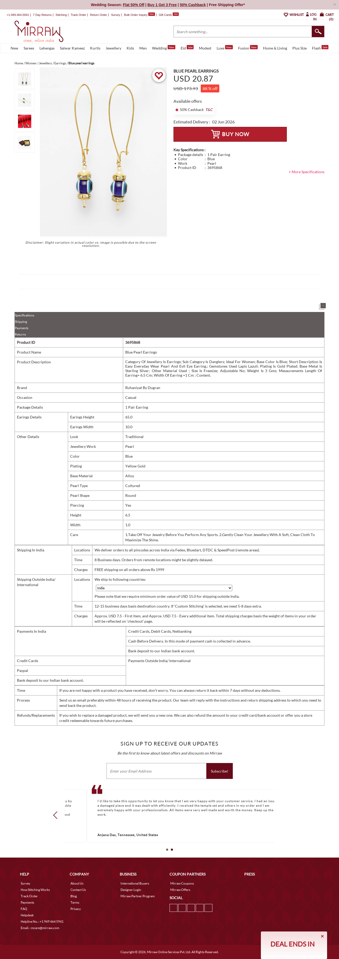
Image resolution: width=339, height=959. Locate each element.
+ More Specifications (306, 172)
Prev (57, 815)
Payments (21, 328)
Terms (74, 902)
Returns (20, 334)
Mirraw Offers (180, 890)
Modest (205, 48)
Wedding (163, 47)
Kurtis (95, 48)
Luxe (225, 47)
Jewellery (113, 48)
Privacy (75, 909)
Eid (187, 47)
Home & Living (275, 48)
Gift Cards (169, 14)
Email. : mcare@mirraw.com (40, 928)
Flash (320, 47)
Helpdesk (27, 915)
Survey (115, 14)
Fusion (248, 47)
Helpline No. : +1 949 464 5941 (42, 922)
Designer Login (131, 890)
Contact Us (78, 890)
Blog (73, 896)
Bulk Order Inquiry (136, 14)
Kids (130, 48)
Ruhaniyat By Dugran (142, 387)
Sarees (29, 48)
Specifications (24, 315)
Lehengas (47, 48)
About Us (76, 883)
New (14, 48)
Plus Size (299, 48)
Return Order (98, 14)
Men (143, 48)
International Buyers (135, 883)
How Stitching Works (35, 890)
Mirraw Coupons (182, 883)
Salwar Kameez (72, 48)
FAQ (24, 909)
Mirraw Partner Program (138, 896)
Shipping (21, 322)
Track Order (78, 14)
